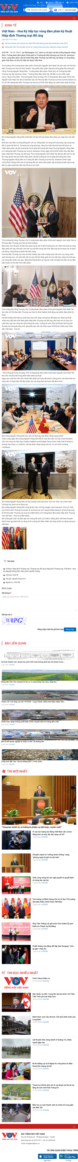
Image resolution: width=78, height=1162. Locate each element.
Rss (40, 2)
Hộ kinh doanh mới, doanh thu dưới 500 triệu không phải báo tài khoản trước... (33, 662)
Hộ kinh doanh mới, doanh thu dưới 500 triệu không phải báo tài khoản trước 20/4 (36, 43)
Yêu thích (10, 561)
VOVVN (11, 665)
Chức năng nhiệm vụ (41, 978)
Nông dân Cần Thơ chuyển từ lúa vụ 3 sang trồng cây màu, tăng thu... (29, 682)
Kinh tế (10, 25)
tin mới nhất (17, 771)
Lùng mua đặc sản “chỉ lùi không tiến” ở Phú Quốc (21, 761)
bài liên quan (15, 643)
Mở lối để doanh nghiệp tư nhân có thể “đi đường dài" (22, 741)
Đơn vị (49, 2)
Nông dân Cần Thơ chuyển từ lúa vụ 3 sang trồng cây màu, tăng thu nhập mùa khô (36, 47)
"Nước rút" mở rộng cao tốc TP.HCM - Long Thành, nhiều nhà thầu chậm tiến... (33, 702)
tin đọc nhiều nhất (22, 973)
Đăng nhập (72, 2)
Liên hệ (59, 2)
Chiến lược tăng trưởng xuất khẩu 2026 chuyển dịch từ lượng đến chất (30, 722)
